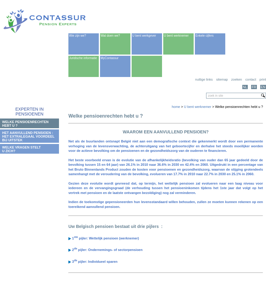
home (176, 107)
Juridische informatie (83, 58)
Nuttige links (204, 79)
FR (254, 87)
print (263, 79)
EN (263, 87)
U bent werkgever (144, 35)
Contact (250, 79)
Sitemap (222, 79)
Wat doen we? (110, 35)
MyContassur (110, 58)
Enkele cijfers (204, 35)
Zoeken (236, 79)
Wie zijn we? (77, 35)
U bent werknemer (176, 35)
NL (245, 87)
